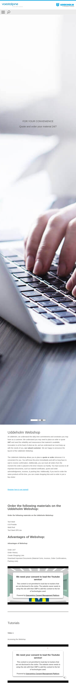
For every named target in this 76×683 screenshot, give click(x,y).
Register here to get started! (18, 489)
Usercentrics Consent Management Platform (42, 595)
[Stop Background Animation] (42, 420)
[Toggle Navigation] (3, 12)
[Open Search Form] (8, 12)
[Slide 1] (34, 420)
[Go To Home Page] (12, 5)
